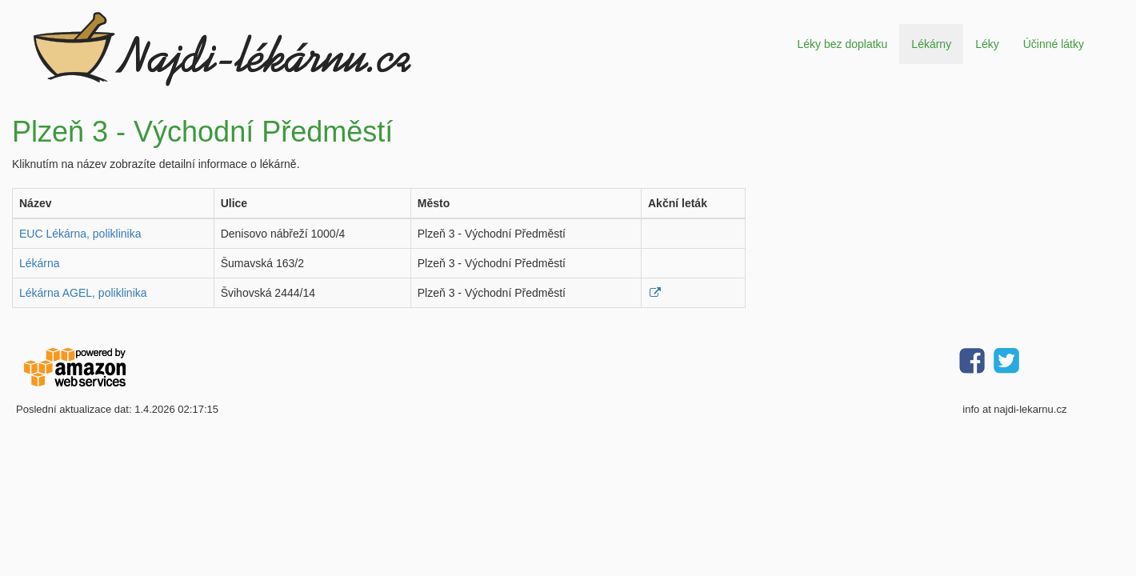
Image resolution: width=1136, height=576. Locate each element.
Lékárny (931, 44)
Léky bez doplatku (842, 44)
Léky (987, 44)
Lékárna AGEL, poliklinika (83, 292)
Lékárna (39, 263)
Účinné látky (1053, 44)
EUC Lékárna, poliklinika (80, 233)
